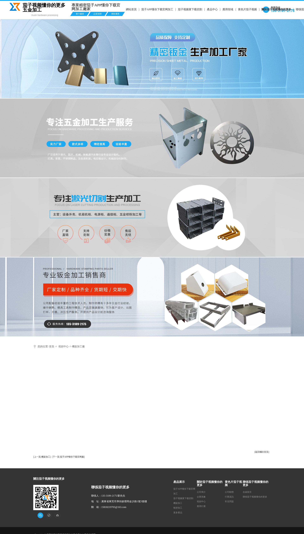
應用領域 (227, 9)
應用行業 (201, 506)
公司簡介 (201, 492)
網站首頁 (131, 9)
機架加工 (177, 503)
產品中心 (212, 9)
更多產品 (177, 512)
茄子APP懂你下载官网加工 (157, 9)
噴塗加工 (177, 508)
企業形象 (201, 497)
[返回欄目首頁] (261, 452)
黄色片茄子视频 (247, 9)
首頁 (51, 346)
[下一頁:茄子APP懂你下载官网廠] (68, 457)
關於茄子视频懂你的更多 (276, 9)
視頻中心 (63, 346)
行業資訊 (229, 497)
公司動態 (229, 492)
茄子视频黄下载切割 (190, 9)
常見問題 (229, 501)
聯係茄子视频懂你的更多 (255, 497)
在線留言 (247, 492)
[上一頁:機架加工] (42, 457)
